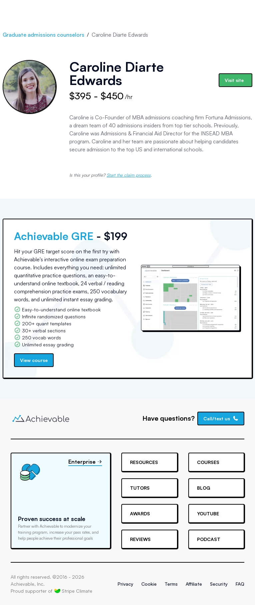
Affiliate (194, 584)
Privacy (125, 584)
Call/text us (221, 418)
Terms (171, 584)
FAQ (240, 584)
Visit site (234, 80)
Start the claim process (129, 175)
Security (219, 584)
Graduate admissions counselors (43, 34)
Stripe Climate (73, 591)
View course (34, 360)
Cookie (149, 584)
